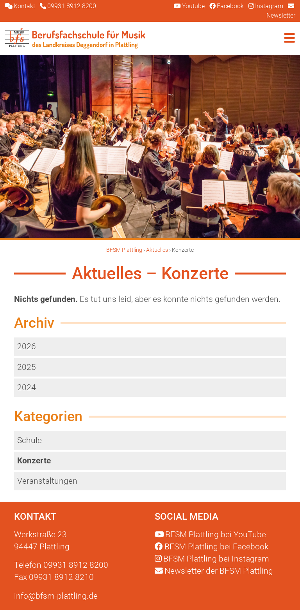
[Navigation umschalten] (289, 38)
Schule (29, 440)
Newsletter (214, 571)
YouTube (210, 534)
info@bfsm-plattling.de (56, 596)
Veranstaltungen (47, 481)
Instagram (212, 558)
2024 (26, 387)
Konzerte (34, 460)
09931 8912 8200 (75, 565)
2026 (26, 346)
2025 (26, 367)
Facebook (211, 546)
